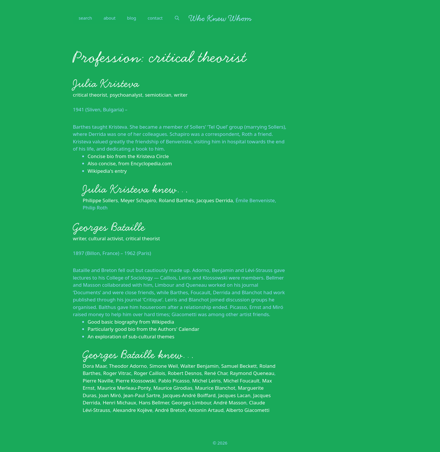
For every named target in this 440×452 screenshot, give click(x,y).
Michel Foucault (241, 380)
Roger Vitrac (117, 373)
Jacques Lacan (234, 395)
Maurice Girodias (172, 388)
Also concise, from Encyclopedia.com (130, 163)
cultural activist (105, 238)
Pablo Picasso (174, 380)
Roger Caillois (149, 373)
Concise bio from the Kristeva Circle (128, 156)
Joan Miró (110, 395)
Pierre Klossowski (136, 380)
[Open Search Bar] (177, 18)
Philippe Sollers (100, 200)
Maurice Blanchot (215, 388)
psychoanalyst (126, 94)
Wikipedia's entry (107, 171)
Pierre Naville (98, 380)
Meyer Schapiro (138, 200)
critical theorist (90, 94)
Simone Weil (163, 366)
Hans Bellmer (154, 402)
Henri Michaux (119, 402)
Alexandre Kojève (132, 410)
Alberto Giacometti (247, 410)
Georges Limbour (191, 402)
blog (131, 18)
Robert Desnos (185, 373)
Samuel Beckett (239, 366)
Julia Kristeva (106, 83)
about (109, 18)
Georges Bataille (109, 227)
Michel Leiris (206, 380)
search (85, 18)
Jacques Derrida (214, 200)
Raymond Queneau (252, 373)
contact (155, 18)
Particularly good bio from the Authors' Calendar (143, 329)
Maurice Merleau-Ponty (124, 388)
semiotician (158, 94)
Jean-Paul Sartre (141, 395)
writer (181, 94)
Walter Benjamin (199, 366)
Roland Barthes (176, 200)
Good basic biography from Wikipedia (131, 321)
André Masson (230, 402)
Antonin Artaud (206, 410)
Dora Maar (94, 366)
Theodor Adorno (128, 366)
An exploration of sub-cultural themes (131, 336)
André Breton (170, 410)
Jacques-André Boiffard (189, 395)
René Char (215, 373)
